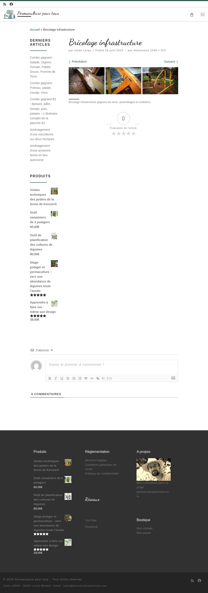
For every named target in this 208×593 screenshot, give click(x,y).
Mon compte (144, 528)
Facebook (91, 526)
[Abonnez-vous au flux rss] (4, 4)
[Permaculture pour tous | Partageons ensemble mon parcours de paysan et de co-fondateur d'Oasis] (9, 13)
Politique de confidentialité (102, 473)
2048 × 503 (157, 50)
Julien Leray (82, 50)
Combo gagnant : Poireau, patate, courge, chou (41, 87)
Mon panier (144, 532)
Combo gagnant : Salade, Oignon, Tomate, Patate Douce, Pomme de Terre (42, 67)
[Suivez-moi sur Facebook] (11, 4)
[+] (109, 378)
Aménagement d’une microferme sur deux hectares (42, 134)
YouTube (90, 520)
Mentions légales (96, 460)
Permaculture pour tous (32, 579)
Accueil (35, 29)
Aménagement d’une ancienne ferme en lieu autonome (40, 153)
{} (103, 378)
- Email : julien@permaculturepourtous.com (79, 585)
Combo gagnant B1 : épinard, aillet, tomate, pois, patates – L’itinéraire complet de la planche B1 (44, 110)
